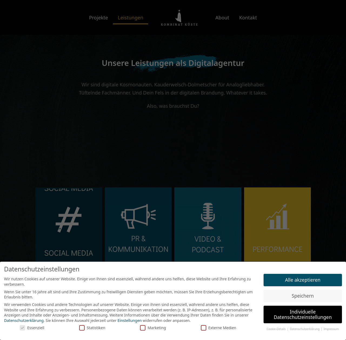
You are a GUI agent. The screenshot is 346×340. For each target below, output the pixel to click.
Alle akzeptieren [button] (303, 280)
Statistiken (92, 327)
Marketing (153, 327)
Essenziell (32, 327)
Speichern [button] (303, 295)
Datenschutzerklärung (24, 320)
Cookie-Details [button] (276, 329)
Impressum (331, 329)
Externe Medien (218, 327)
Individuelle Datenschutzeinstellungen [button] (303, 314)
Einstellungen (130, 320)
